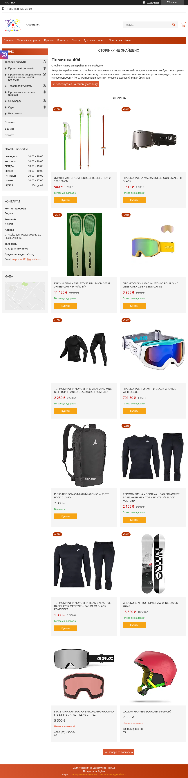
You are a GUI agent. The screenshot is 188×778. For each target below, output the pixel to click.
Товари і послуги (27, 40)
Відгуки (9, 128)
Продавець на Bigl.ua (94, 771)
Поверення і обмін (120, 40)
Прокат (76, 40)
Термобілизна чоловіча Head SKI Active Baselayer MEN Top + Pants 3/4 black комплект (151, 497)
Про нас (49, 40)
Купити (66, 200)
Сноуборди (14, 100)
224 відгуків (153, 2)
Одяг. (11, 107)
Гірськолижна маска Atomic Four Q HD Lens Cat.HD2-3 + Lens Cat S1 (150, 285)
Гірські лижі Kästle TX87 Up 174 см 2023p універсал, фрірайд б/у (82, 285)
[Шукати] (173, 24)
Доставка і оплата (94, 40)
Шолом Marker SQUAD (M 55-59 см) (147, 711)
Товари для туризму (20, 85)
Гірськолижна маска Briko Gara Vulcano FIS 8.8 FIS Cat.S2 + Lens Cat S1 (84, 713)
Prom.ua (111, 768)
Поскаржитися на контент (84, 774)
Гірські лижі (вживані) (21, 68)
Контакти (62, 40)
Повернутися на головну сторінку (76, 84)
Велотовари (15, 113)
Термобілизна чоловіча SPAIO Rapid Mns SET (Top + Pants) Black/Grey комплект (83, 390)
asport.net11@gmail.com (26, 259)
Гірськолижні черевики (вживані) (21, 93)
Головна (8, 40)
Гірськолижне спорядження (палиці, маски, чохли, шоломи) (24, 77)
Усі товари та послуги (117, 752)
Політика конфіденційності (112, 774)
